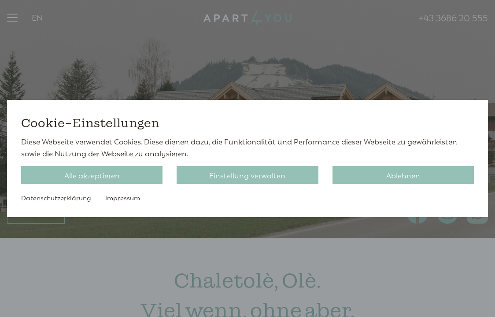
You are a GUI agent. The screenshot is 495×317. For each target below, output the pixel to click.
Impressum (122, 197)
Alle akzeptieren (92, 175)
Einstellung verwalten (247, 175)
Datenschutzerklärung (56, 197)
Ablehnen (403, 175)
